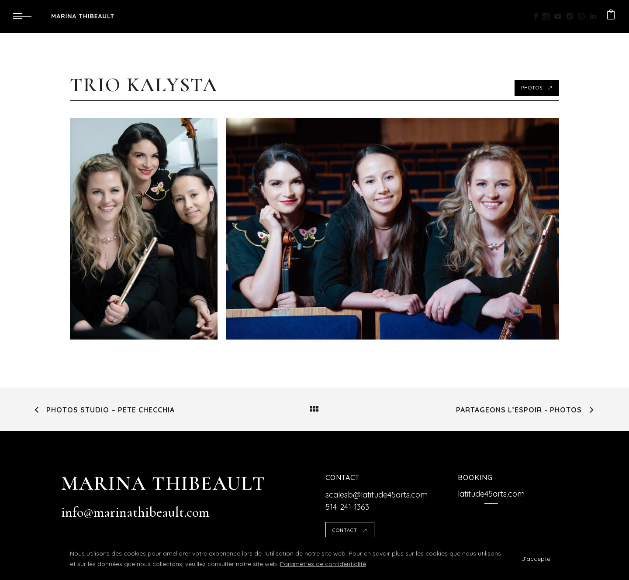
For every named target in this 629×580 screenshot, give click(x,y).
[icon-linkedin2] (593, 16)
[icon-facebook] (538, 16)
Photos (537, 88)
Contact (349, 530)
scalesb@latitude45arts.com (376, 495)
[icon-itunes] (584, 16)
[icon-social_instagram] (548, 16)
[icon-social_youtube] (560, 16)
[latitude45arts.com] (491, 494)
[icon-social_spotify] (572, 16)
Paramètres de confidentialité (323, 564)
